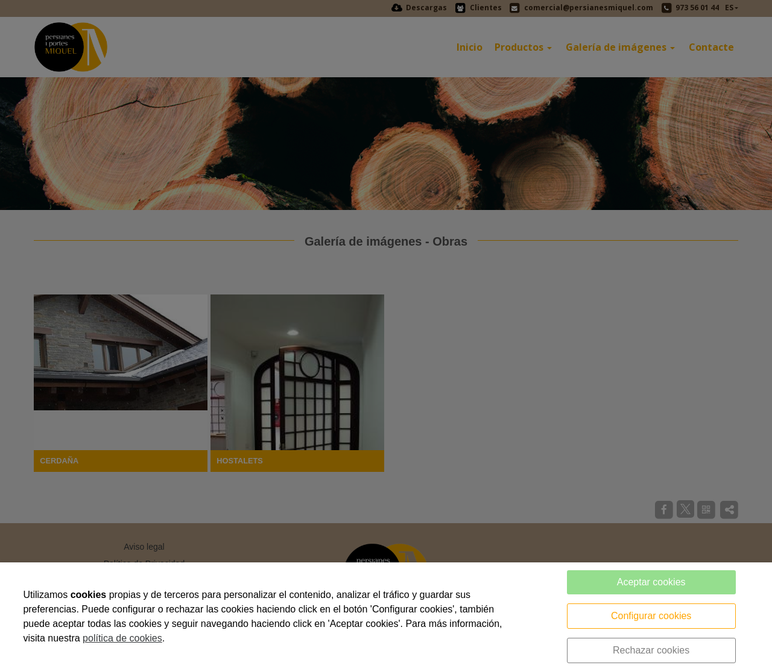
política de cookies (122, 638)
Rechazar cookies (651, 650)
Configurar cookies (651, 616)
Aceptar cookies (651, 582)
